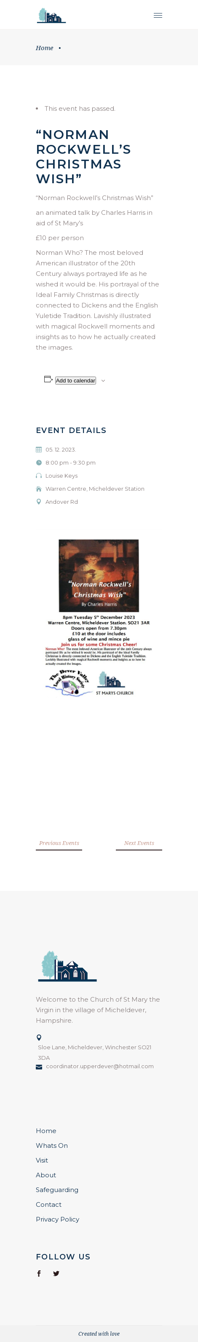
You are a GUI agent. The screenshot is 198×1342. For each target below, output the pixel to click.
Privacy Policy (57, 1219)
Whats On (52, 1146)
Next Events (139, 843)
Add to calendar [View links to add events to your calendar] (75, 380)
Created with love (99, 1333)
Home (44, 47)
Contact (49, 1204)
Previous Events (59, 843)
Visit (42, 1160)
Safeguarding (57, 1190)
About (46, 1175)
